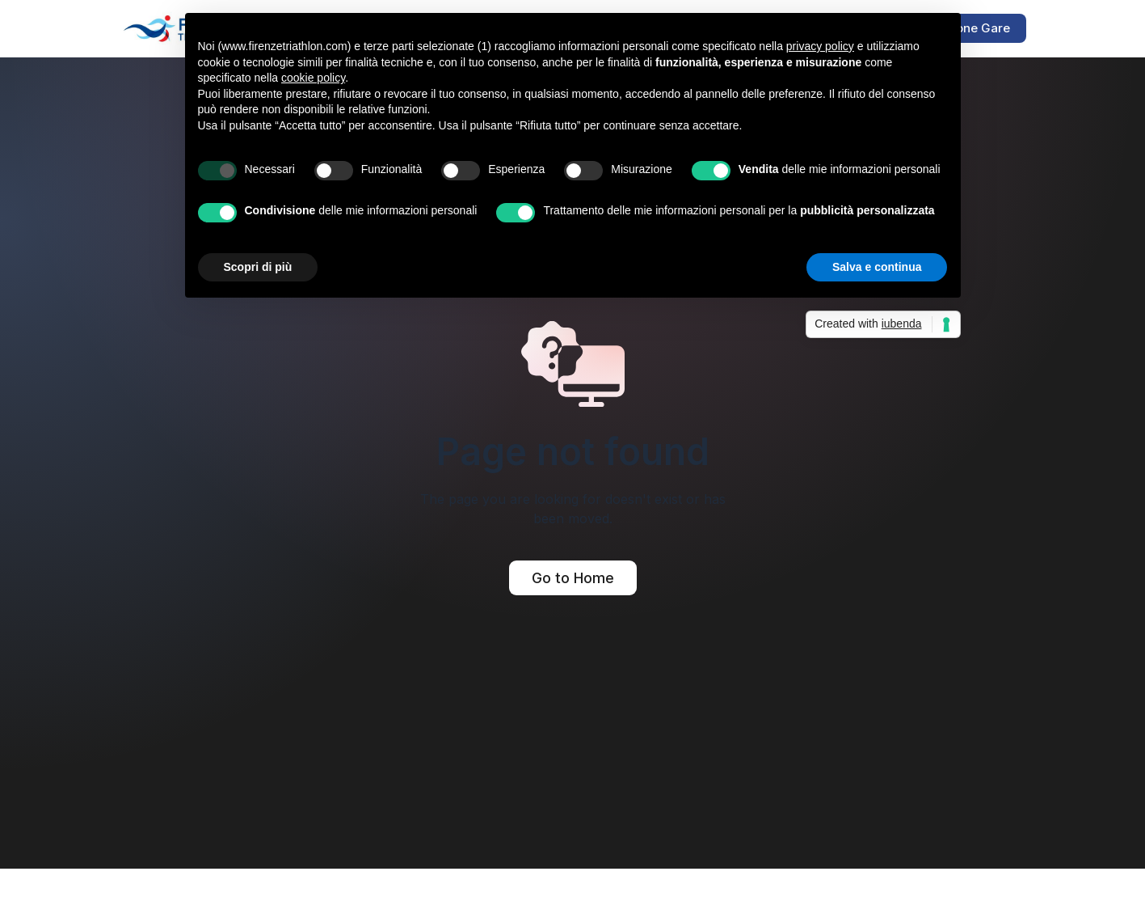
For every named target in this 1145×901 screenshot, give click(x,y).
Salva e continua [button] (876, 266)
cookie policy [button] (313, 77)
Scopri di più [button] (258, 266)
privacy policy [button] (820, 46)
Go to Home (573, 577)
